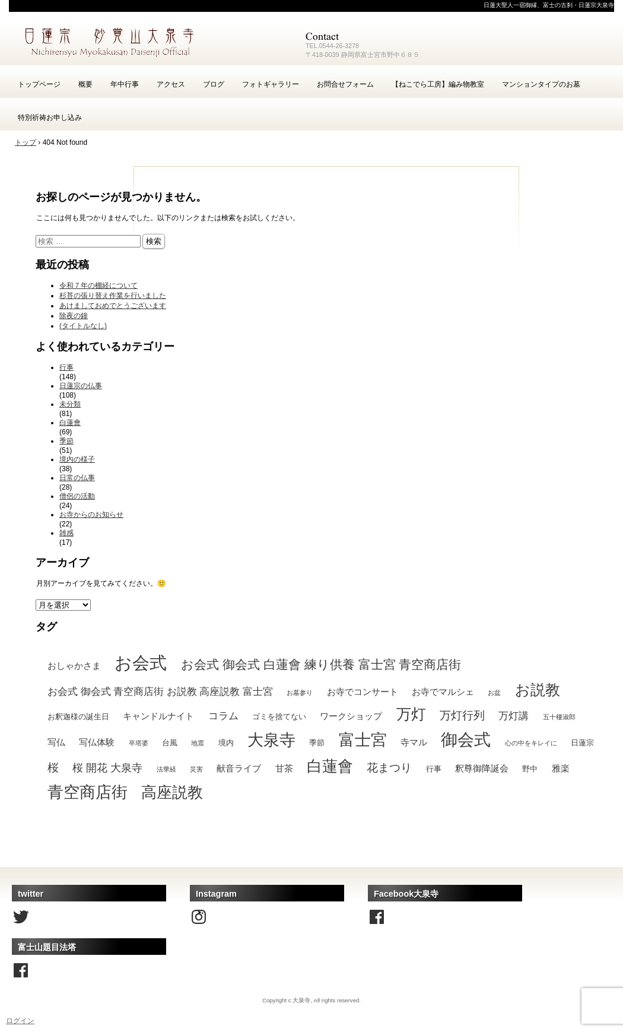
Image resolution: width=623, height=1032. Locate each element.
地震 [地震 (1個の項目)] (197, 743)
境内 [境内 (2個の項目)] (226, 742)
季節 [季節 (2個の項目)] (317, 742)
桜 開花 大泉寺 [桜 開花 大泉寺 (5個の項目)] (107, 768)
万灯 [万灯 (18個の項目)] (411, 714)
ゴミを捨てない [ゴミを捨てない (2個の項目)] (279, 716)
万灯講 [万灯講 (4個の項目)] (513, 715)
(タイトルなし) (83, 326)
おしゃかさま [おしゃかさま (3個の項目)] (74, 666)
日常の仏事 (77, 478)
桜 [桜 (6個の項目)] (53, 767)
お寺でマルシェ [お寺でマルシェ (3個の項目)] (443, 692)
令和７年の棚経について (98, 285)
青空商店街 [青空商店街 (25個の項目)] (87, 792)
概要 (85, 84)
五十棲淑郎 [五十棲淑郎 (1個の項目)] (559, 716)
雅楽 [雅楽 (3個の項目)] (561, 768)
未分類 (70, 404)
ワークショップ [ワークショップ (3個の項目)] (351, 716)
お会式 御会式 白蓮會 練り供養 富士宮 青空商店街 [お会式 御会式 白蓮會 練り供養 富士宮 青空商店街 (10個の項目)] (321, 665)
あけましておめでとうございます (112, 305)
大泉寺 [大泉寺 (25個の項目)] (271, 740)
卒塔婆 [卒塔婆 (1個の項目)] (138, 743)
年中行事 (124, 84)
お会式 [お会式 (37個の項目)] (141, 662)
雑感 (66, 533)
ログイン (20, 1021)
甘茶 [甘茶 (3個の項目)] (284, 768)
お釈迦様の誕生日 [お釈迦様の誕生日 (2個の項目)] (78, 716)
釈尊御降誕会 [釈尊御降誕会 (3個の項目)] (481, 768)
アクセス (171, 84)
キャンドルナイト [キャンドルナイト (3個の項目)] (158, 716)
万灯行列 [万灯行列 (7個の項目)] (462, 715)
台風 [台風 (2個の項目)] (169, 742)
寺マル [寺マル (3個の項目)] (414, 742)
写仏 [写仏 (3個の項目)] (56, 742)
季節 (66, 441)
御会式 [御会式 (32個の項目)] (466, 739)
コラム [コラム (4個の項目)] (223, 715)
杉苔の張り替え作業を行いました (112, 295)
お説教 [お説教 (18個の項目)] (537, 689)
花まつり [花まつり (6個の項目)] (389, 767)
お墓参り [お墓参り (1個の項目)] (300, 692)
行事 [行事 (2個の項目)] (433, 768)
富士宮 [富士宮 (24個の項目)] (363, 740)
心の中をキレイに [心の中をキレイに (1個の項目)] (531, 743)
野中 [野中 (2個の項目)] (530, 768)
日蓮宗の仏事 (80, 386)
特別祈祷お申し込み (50, 117)
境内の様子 (77, 459)
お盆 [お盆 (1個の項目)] (494, 692)
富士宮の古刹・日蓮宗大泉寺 (151, 41)
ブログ (213, 84)
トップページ (39, 84)
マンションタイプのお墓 (541, 84)
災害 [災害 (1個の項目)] (196, 769)
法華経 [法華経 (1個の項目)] (166, 769)
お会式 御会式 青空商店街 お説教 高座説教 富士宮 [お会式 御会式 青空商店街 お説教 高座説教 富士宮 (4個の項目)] (160, 691)
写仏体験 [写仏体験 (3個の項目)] (97, 742)
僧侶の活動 (77, 496)
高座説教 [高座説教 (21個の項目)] (172, 792)
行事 (66, 367)
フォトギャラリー (270, 84)
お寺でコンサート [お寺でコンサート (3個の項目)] (362, 692)
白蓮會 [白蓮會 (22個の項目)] (330, 766)
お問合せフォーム (345, 84)
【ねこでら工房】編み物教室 (438, 84)
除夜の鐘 (73, 316)
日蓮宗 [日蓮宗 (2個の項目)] (582, 742)
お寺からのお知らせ (91, 514)
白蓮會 (70, 422)
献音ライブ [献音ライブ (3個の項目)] (239, 768)
